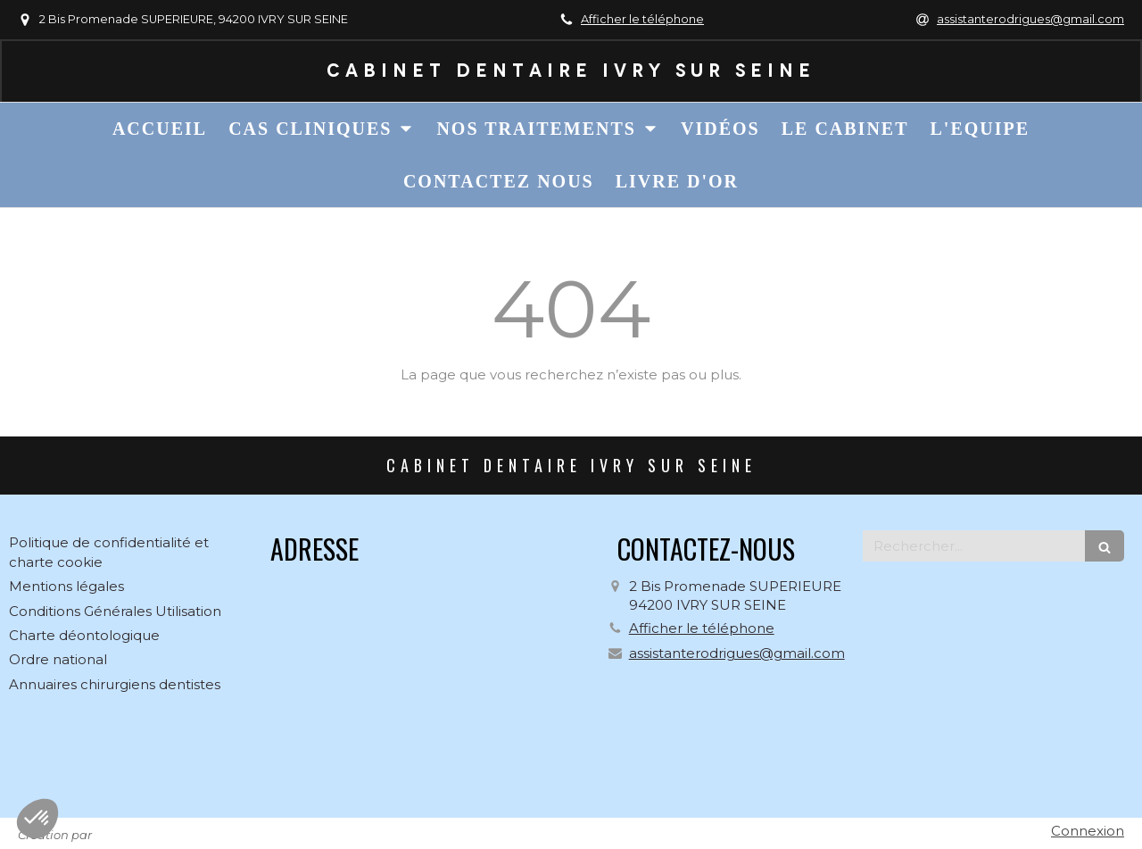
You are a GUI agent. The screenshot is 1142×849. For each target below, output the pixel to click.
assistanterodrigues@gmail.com (737, 653)
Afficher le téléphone (642, 19)
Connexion (1087, 830)
